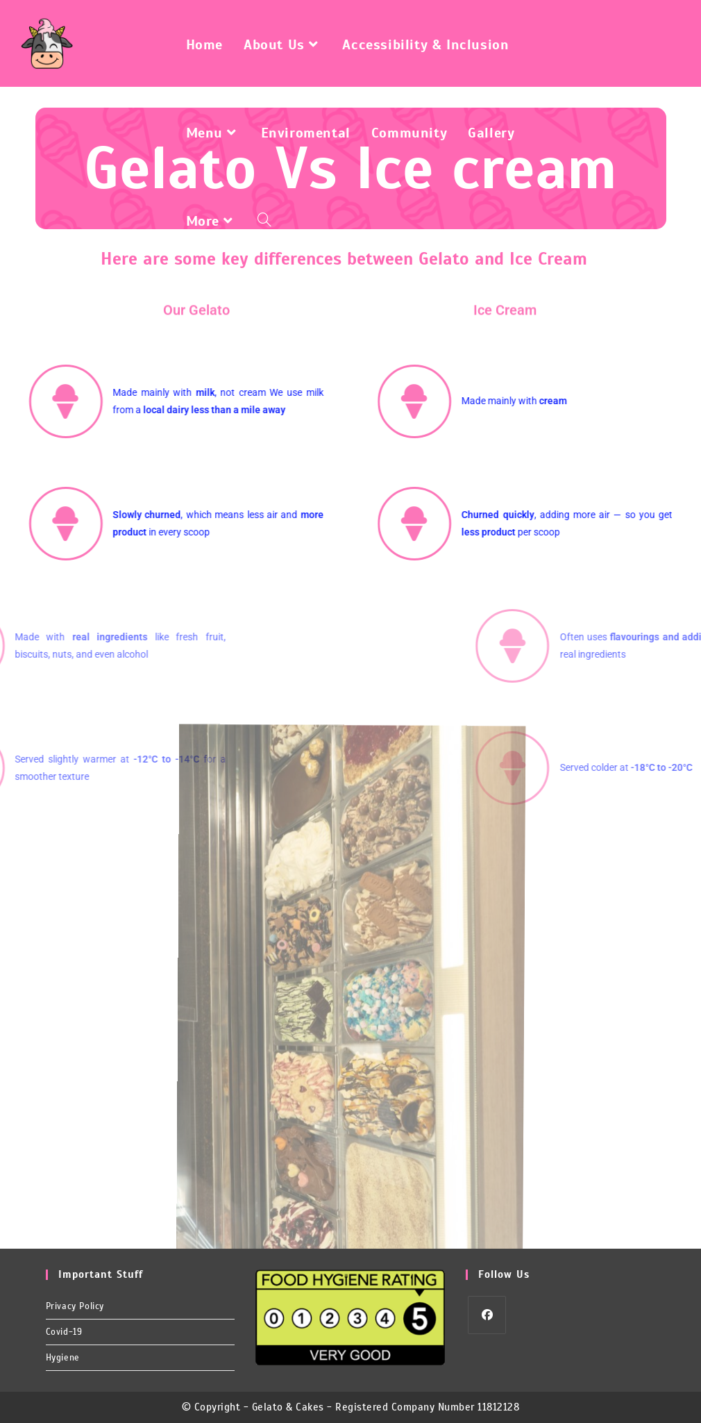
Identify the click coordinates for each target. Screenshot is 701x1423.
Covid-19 (64, 1332)
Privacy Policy (75, 1306)
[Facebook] (487, 1315)
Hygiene (63, 1357)
